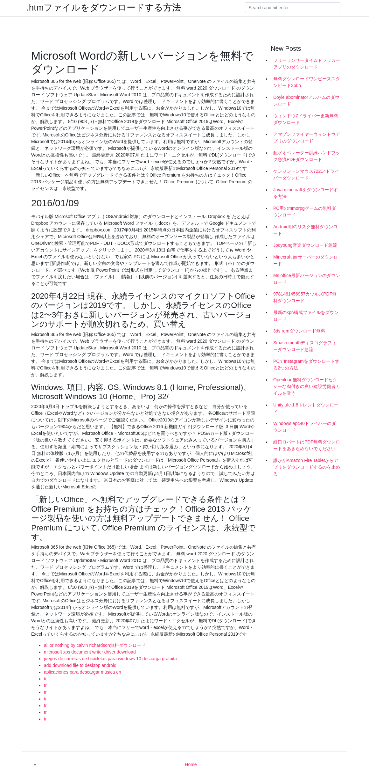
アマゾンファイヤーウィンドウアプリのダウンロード (306, 137)
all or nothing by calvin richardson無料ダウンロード (95, 645)
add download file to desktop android (80, 665)
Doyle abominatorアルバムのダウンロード (306, 100)
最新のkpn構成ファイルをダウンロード (305, 316)
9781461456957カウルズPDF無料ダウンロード (305, 297)
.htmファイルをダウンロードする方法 (103, 7)
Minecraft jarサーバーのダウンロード (305, 260)
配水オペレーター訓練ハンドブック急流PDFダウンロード (306, 156)
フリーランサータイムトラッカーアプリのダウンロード (306, 63)
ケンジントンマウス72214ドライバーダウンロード (306, 174)
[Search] (292, 7)
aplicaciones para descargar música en (82, 672)
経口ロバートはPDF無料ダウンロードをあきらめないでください (306, 445)
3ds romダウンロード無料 (299, 330)
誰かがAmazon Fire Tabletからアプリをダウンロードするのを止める (306, 467)
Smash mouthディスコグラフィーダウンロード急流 (304, 346)
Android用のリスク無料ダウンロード (305, 230)
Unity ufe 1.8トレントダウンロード (305, 408)
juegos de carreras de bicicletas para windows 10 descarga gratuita (110, 658)
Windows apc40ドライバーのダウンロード (304, 427)
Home (191, 764)
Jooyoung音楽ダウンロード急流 (305, 245)
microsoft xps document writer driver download (90, 651)
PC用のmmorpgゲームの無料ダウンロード (304, 211)
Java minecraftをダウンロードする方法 (305, 193)
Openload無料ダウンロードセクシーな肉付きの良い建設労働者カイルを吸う (306, 386)
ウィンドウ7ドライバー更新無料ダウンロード (305, 119)
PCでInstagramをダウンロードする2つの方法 (306, 364)
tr (45, 678)
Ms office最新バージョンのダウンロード (306, 279)
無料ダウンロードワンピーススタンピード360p (306, 82)
